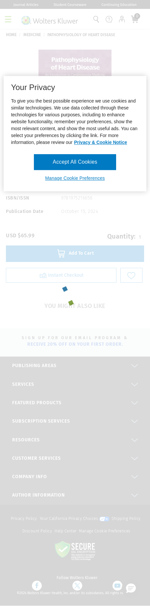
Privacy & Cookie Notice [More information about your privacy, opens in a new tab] (100, 142)
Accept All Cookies (75, 162)
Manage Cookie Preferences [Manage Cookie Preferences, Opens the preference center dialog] (75, 178)
